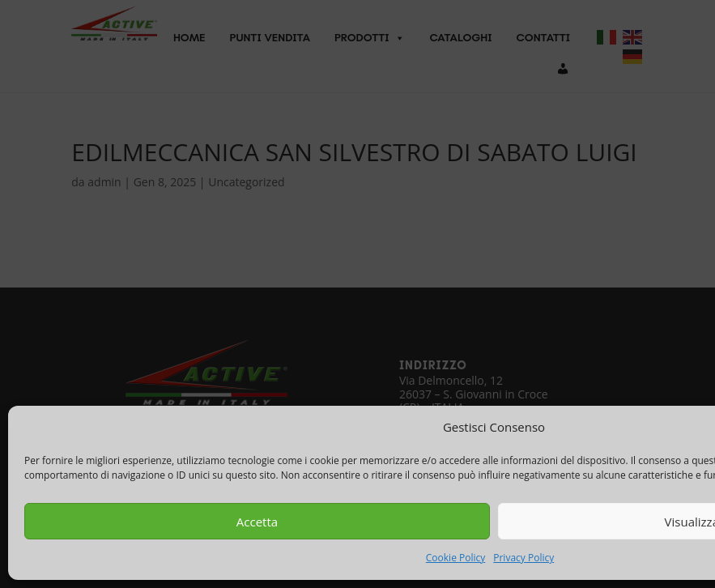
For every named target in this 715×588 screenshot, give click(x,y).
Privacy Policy (523, 558)
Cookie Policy (455, 558)
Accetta (257, 521)
